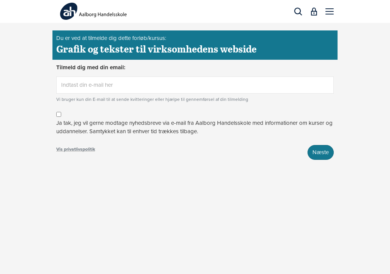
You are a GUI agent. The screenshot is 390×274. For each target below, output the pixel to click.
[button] (329, 11)
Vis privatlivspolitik (75, 149)
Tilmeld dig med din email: (90, 67)
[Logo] (93, 11)
